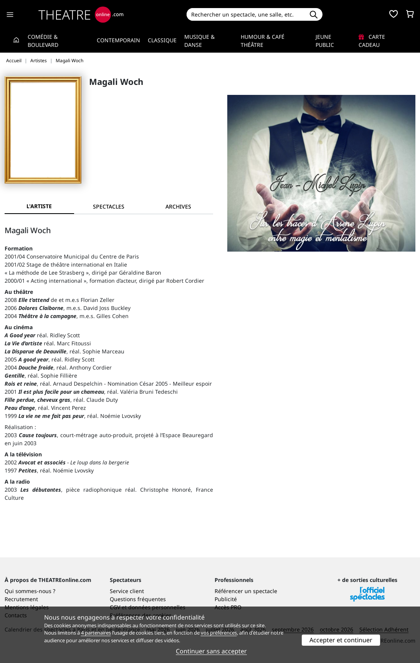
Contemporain (118, 40)
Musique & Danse (199, 40)
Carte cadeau (372, 40)
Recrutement (21, 599)
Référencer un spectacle (246, 591)
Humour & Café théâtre (262, 40)
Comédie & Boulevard (43, 40)
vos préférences (219, 632)
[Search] (246, 14)
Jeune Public (325, 40)
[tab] (109, 206)
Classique (162, 40)
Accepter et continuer (340, 640)
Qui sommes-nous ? (30, 591)
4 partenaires (96, 632)
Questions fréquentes (138, 599)
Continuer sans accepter (211, 651)
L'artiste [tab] (39, 206)
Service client (127, 591)
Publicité (226, 599)
